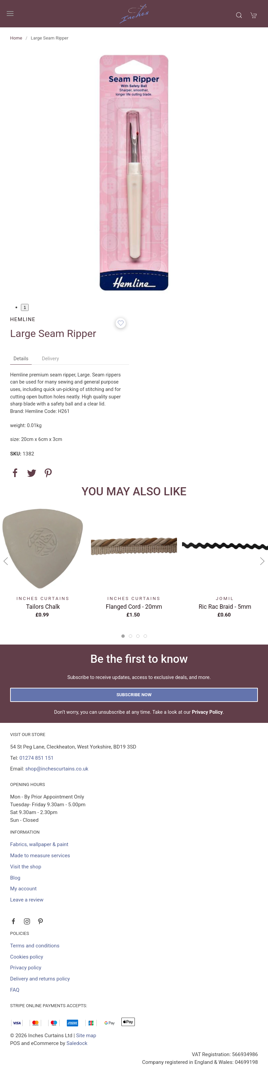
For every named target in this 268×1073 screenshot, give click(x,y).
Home (16, 38)
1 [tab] (25, 307)
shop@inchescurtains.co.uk (56, 769)
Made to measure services (40, 856)
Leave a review (26, 900)
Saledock (76, 1043)
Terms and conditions (34, 946)
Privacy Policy (207, 712)
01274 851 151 (37, 758)
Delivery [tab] (50, 359)
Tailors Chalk (43, 606)
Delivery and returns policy (40, 979)
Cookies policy (26, 957)
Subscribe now (133, 694)
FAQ (14, 990)
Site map (86, 1035)
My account (23, 889)
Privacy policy (25, 968)
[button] (10, 13)
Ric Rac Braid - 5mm (225, 606)
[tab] (123, 636)
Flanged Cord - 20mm (134, 606)
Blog (15, 878)
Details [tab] (20, 359)
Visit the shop (25, 867)
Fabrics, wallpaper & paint (39, 844)
